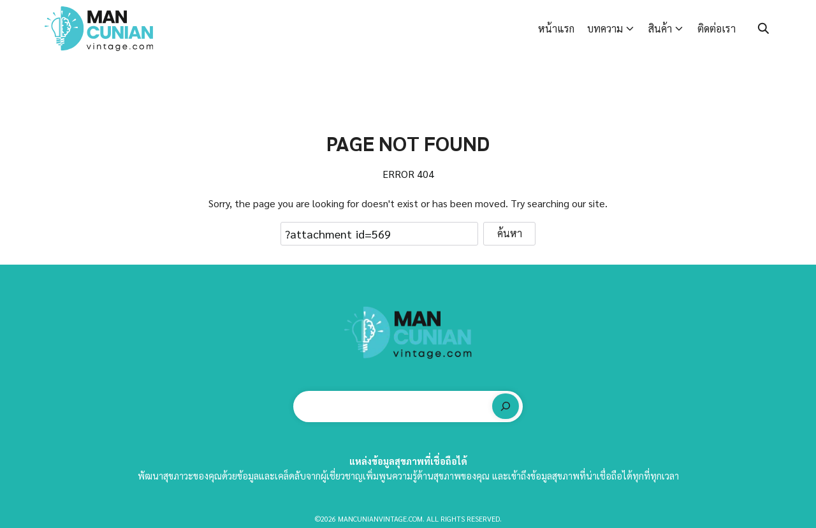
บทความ (605, 28)
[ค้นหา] (505, 406)
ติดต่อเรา (716, 28)
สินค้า (660, 28)
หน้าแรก (556, 28)
